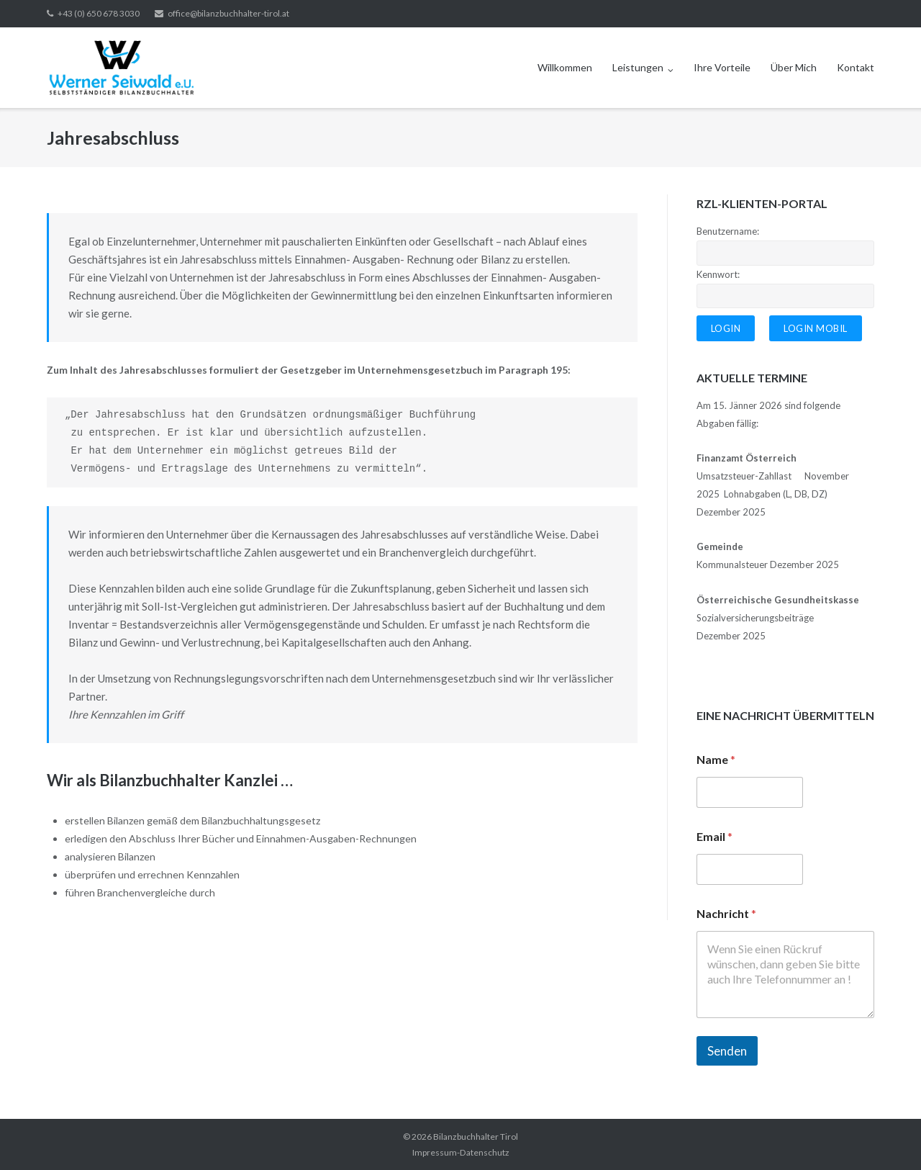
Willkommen (564, 67)
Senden (727, 1050)
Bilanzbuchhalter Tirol (475, 1136)
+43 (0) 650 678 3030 (99, 13)
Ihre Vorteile (722, 67)
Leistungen (637, 67)
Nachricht (726, 913)
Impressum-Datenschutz (460, 1152)
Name (716, 759)
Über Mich (794, 67)
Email (714, 836)
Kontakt (855, 67)
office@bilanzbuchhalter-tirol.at (228, 13)
